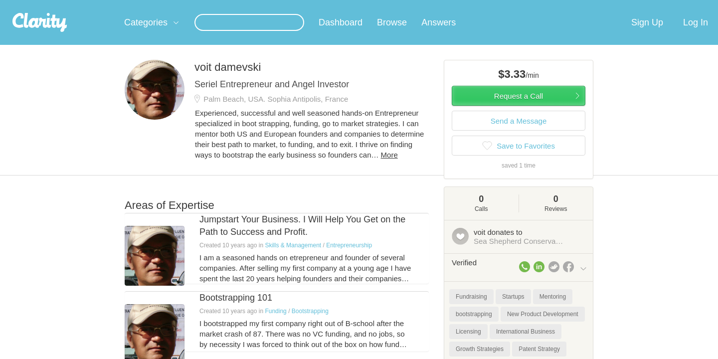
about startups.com (623, 6)
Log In (695, 34)
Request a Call (518, 108)
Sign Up (647, 34)
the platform (109, 5)
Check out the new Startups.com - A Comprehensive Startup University (479, 6)
